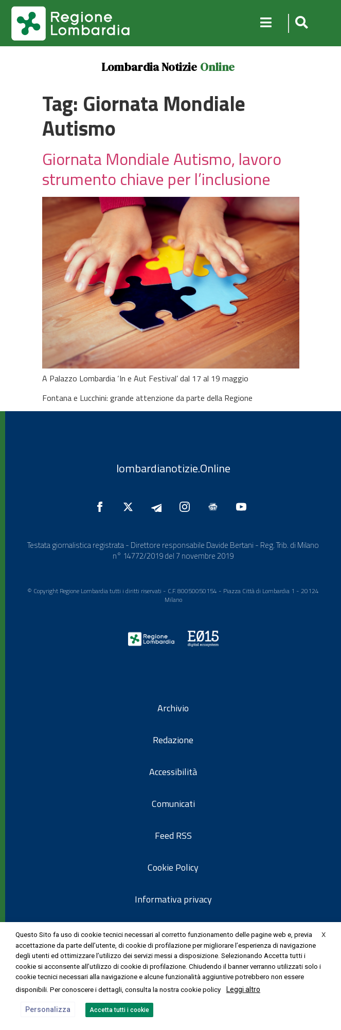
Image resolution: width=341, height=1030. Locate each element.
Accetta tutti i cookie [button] (119, 1010)
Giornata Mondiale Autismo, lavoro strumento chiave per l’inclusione (161, 168)
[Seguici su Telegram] (159, 507)
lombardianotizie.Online (173, 468)
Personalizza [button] (47, 1009)
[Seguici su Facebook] (102, 507)
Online (217, 67)
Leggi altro (243, 989)
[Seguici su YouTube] (244, 507)
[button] (300, 23)
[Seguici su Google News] (215, 507)
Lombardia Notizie (149, 67)
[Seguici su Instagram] (187, 507)
